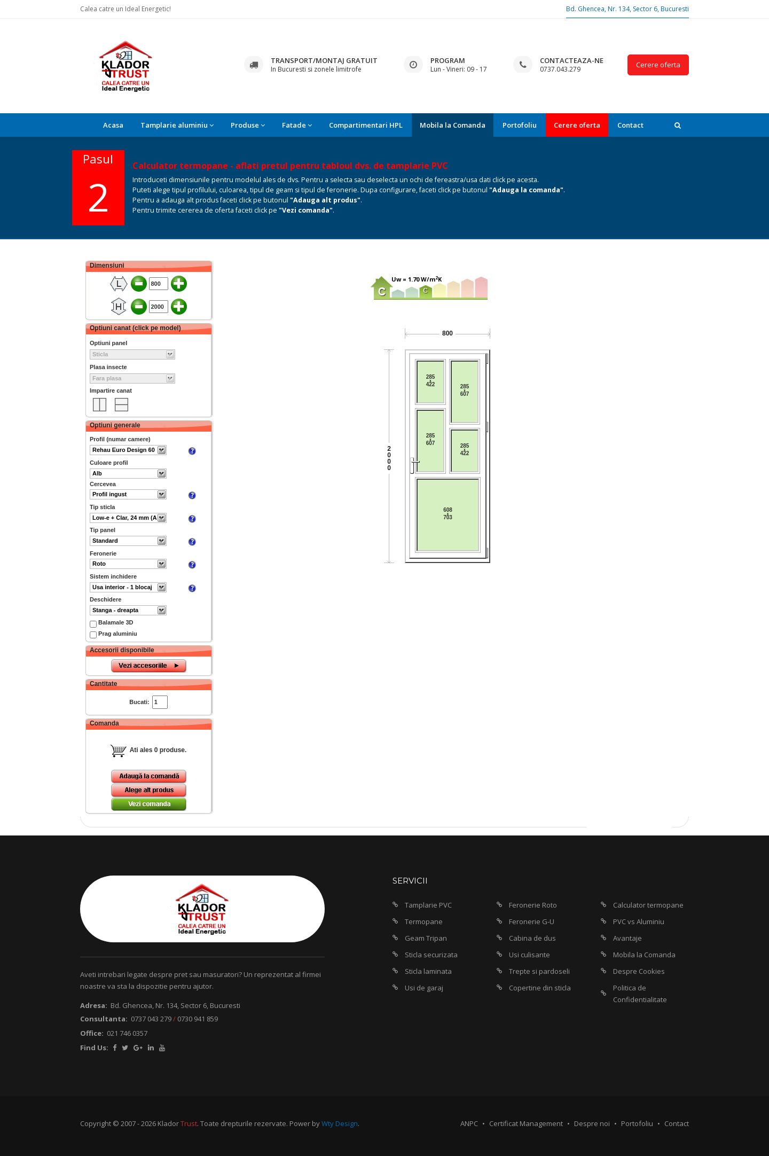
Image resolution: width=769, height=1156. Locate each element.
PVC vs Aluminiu (638, 921)
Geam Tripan (426, 938)
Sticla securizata (431, 954)
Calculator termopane (648, 905)
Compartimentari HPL (366, 125)
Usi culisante (529, 954)
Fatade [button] (297, 125)
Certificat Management (526, 1123)
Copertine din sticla (540, 988)
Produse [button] (248, 125)
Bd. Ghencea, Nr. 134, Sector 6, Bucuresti (627, 8)
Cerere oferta (658, 64)
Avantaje (627, 938)
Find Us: (94, 1047)
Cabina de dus (532, 938)
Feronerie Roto (533, 905)
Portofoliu (520, 125)
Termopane (424, 921)
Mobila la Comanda (452, 125)
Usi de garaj (424, 988)
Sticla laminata (428, 971)
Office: (92, 1033)
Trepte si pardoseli (539, 971)
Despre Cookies (639, 971)
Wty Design (339, 1123)
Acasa (113, 125)
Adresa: (93, 1005)
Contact (630, 125)
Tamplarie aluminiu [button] (177, 125)
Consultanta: (104, 1019)
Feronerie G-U (531, 921)
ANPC (469, 1123)
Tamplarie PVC (428, 905)
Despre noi (592, 1123)
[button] (677, 125)
